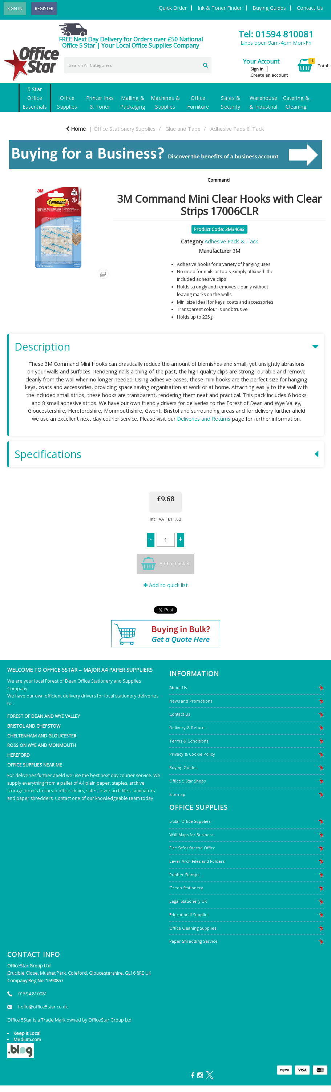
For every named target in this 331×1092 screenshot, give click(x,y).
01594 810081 (32, 994)
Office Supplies (67, 102)
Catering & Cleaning (296, 102)
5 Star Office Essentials (35, 98)
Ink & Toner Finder (220, 7)
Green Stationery (186, 887)
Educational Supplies (189, 914)
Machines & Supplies (165, 102)
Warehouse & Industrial (263, 102)
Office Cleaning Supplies (192, 928)
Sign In (15, 8)
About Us (178, 687)
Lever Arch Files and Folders (197, 861)
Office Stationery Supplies (125, 128)
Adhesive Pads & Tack (237, 128)
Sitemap (177, 794)
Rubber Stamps (184, 874)
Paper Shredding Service (193, 941)
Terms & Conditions (188, 741)
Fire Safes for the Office (192, 847)
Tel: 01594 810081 (276, 34)
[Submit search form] (205, 64)
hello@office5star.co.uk (43, 1007)
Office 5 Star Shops (187, 781)
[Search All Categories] (138, 65)
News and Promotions (190, 701)
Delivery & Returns (187, 727)
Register (44, 8)
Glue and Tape (183, 128)
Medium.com (27, 1039)
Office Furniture (198, 102)
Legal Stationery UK (188, 901)
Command (218, 180)
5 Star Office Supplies (189, 821)
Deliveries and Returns (203, 418)
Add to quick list (166, 585)
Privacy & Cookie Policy (192, 754)
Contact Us (310, 7)
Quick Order (173, 7)
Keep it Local (26, 1033)
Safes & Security (230, 102)
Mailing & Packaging (132, 102)
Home (76, 128)
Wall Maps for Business (191, 834)
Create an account (269, 75)
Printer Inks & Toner (100, 102)
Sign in (256, 69)
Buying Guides (269, 7)
